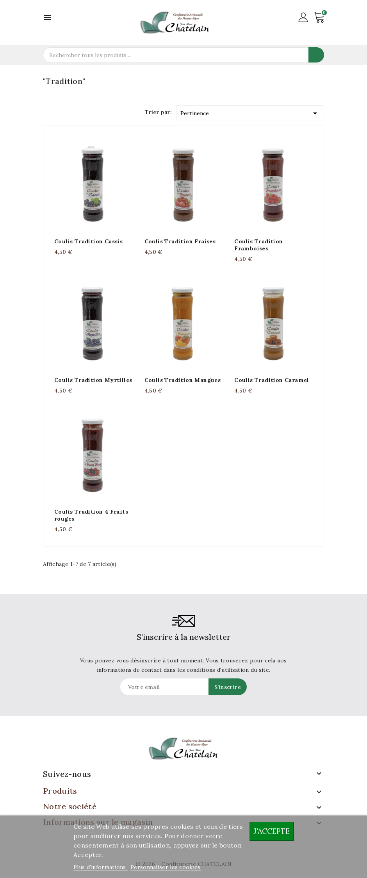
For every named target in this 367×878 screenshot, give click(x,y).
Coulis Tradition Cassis (88, 241)
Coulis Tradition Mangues (182, 380)
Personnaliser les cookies (165, 867)
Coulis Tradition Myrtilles (93, 380)
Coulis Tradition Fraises (180, 241)
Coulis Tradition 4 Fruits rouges (91, 515)
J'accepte (271, 831)
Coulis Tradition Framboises (258, 245)
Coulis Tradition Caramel (271, 380)
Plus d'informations (100, 867)
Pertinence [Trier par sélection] (250, 112)
